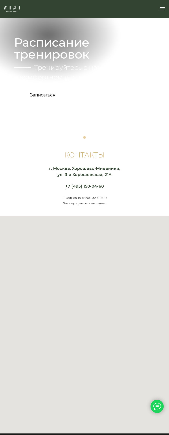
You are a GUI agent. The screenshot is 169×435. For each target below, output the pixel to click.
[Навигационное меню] (162, 8)
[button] (42, 95)
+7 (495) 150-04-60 (84, 186)
